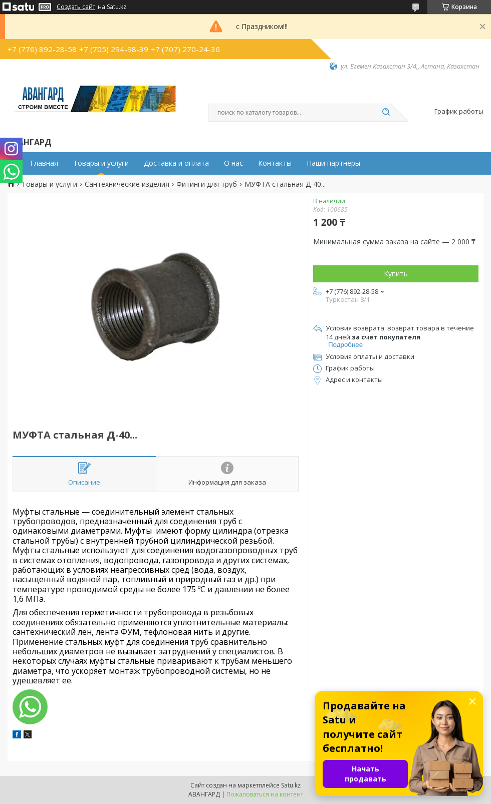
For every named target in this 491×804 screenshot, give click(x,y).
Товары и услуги (101, 163)
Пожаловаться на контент (264, 794)
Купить (396, 273)
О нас (233, 163)
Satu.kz (291, 785)
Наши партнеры (333, 163)
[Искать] (386, 113)
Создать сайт (76, 7)
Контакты (275, 163)
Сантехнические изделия (127, 184)
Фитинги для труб (206, 184)
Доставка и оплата (176, 163)
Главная (44, 163)
